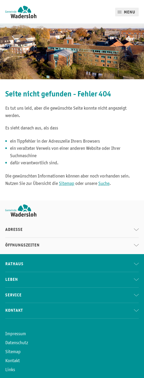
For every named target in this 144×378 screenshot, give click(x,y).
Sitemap (66, 183)
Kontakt (12, 360)
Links (10, 369)
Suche (103, 183)
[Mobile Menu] (127, 12)
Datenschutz (16, 342)
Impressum (15, 333)
